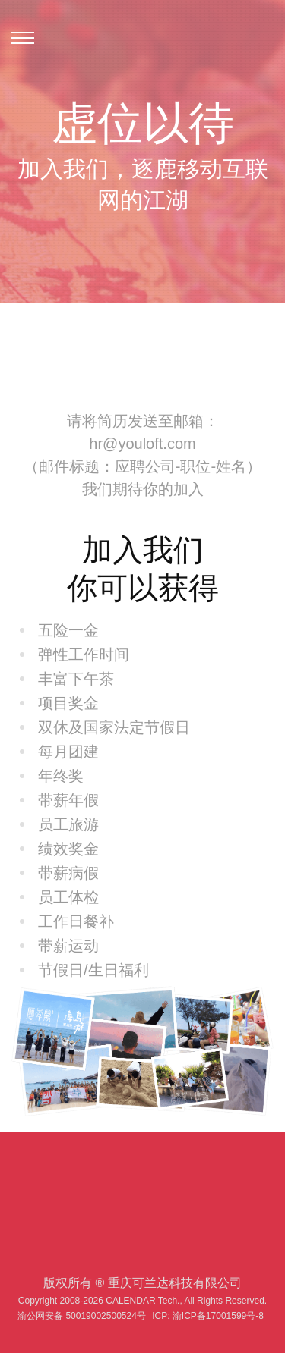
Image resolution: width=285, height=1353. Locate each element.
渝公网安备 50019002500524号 (81, 1316)
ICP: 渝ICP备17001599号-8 (208, 1316)
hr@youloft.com (142, 443)
